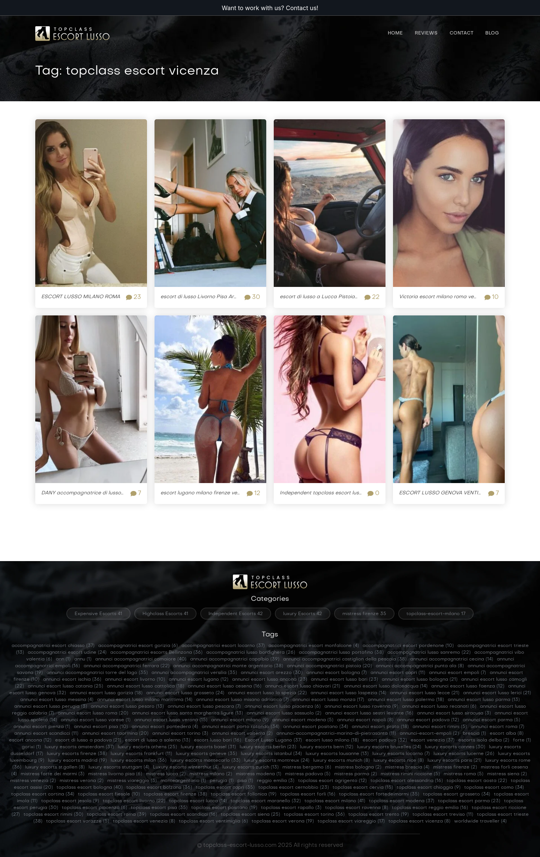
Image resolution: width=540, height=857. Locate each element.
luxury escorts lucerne (464, 754)
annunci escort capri (397, 673)
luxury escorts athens (147, 747)
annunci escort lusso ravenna (361, 706)
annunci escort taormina (115, 733)
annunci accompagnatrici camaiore (140, 659)
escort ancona (30, 740)
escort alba (507, 733)
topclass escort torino (314, 814)
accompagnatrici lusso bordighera (250, 652)
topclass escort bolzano (159, 787)
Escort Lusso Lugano (273, 740)
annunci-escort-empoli (429, 733)
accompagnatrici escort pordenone (408, 646)
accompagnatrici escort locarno (223, 646)
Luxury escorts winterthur (186, 767)
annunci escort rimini (439, 727)
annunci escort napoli (365, 720)
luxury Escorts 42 (302, 614)
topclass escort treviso (442, 814)
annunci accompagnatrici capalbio (234, 659)
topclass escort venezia (144, 821)
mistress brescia (407, 767)
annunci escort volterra (242, 733)
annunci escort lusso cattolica (145, 686)
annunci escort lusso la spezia (267, 693)
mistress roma (463, 774)
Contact (461, 34)
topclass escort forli (307, 794)
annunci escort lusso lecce (424, 693)
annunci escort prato (380, 727)
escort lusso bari (217, 740)
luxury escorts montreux (276, 760)
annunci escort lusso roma (93, 713)
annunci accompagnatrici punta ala (420, 666)
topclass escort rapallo (291, 808)
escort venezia (432, 740)
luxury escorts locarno (401, 754)
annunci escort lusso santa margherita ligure (187, 713)
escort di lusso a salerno (157, 740)
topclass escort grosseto (456, 794)
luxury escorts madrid (77, 760)
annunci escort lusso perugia (50, 706)
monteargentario (183, 781)
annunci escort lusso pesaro (127, 706)
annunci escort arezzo (272, 673)
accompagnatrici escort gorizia (138, 646)
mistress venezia (33, 781)
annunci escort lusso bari (344, 679)
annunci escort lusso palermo (406, 700)
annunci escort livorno (135, 679)
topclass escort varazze (77, 821)
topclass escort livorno (134, 801)
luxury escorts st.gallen (55, 767)
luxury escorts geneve (206, 754)
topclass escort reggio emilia (430, 808)
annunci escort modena (302, 720)
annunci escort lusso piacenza (282, 706)
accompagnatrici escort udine (67, 652)
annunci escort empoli (457, 673)
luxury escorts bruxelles (389, 747)
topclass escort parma (469, 801)
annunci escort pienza (42, 727)
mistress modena (258, 774)
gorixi (31, 747)
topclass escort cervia (363, 787)
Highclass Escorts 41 (165, 614)
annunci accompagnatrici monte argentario (228, 666)
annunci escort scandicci (46, 733)
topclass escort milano (334, 801)
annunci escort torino (180, 733)
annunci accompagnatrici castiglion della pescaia (344, 659)
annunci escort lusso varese (95, 720)
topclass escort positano (224, 808)
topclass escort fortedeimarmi (379, 794)
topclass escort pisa (159, 808)
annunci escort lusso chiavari (302, 686)
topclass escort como (494, 787)
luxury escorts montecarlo (205, 760)
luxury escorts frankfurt (141, 754)
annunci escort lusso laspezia (348, 693)
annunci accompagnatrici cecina (451, 659)
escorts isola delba (483, 740)
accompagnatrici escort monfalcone (313, 646)
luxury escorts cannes (455, 747)
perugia (222, 781)
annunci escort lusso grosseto (185, 693)
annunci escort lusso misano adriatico (242, 700)
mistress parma (355, 774)
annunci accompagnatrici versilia (194, 673)
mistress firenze (455, 767)
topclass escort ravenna (356, 808)
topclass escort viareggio (351, 821)
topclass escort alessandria (406, 781)
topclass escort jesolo (70, 801)
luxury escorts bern (326, 747)
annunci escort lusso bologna (420, 679)
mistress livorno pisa (115, 774)
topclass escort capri (225, 787)
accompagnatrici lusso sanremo (429, 652)
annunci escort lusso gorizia (106, 693)
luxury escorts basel (208, 747)
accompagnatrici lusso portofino (341, 652)
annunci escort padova (428, 720)
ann (63, 659)
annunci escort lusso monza (328, 700)
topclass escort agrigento (332, 781)
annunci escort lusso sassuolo (284, 713)
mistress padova (307, 774)
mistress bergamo (306, 767)
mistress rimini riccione (410, 774)
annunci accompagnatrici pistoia (329, 666)
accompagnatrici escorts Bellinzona (156, 652)
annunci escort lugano (198, 679)
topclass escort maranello (266, 801)
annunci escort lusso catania (65, 686)
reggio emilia (275, 781)
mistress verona (82, 781)
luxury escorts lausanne (337, 754)
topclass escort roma (116, 814)
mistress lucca (166, 774)
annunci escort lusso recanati (439, 706)
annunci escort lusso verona (170, 720)
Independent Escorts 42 (235, 614)
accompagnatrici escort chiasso (53, 646)
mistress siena (507, 774)
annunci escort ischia (72, 679)
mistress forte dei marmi (52, 774)
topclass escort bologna (90, 787)
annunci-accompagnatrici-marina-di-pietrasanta (336, 733)
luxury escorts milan (138, 760)
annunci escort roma (497, 727)
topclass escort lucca (198, 801)
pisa (245, 781)
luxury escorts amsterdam (79, 747)
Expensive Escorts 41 (98, 614)
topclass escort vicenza (419, 821)
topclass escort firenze (175, 794)
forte (522, 740)
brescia (474, 733)
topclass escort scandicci (183, 814)
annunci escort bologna (336, 673)
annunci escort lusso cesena (224, 686)
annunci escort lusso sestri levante (369, 713)
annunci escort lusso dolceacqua (386, 686)
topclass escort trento (378, 814)
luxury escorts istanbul (271, 754)
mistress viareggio (132, 781)
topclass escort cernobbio (293, 787)
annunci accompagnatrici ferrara (127, 666)
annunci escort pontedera (165, 727)
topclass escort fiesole (109, 794)
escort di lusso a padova (88, 740)
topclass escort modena (401, 801)
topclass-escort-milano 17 (435, 614)
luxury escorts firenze (77, 754)
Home (395, 34)
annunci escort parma (491, 720)
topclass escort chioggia (428, 787)
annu (83, 659)
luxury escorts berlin (268, 747)
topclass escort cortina (42, 794)
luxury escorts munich (341, 760)
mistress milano (210, 774)
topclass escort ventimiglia (213, 821)
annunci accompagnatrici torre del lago (97, 673)
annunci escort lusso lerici (497, 693)
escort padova (385, 740)
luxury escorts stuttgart (118, 767)
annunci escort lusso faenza (467, 686)
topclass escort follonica (243, 794)
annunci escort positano (315, 727)
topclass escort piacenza (94, 808)
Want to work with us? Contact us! (270, 8)
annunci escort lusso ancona (269, 679)
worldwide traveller (480, 821)
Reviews (426, 34)
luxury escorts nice (399, 760)
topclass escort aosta (477, 781)
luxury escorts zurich (250, 767)
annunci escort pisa (101, 727)
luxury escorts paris (455, 760)
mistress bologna (358, 767)
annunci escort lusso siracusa (454, 713)
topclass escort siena (250, 814)
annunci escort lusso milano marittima (144, 700)
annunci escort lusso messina (56, 700)
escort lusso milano (332, 740)
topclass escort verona (283, 821)
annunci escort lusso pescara (204, 706)
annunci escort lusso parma (484, 700)
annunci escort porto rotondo (240, 727)
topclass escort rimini (53, 814)
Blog (492, 34)
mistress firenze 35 (364, 614)
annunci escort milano (239, 720)
